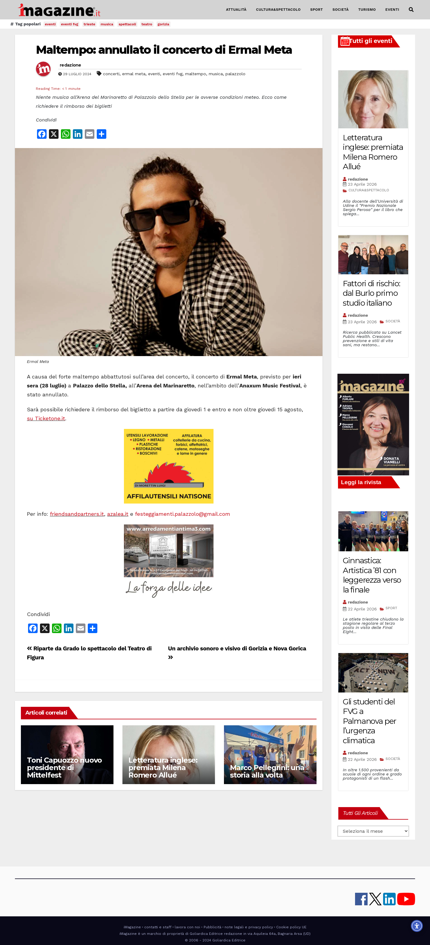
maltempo (195, 73)
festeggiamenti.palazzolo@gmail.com (182, 514)
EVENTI (392, 9)
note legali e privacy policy (249, 927)
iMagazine (132, 927)
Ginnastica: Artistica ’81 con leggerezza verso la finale (372, 575)
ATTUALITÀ (236, 9)
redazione (70, 65)
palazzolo (235, 73)
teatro (147, 24)
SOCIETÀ (340, 9)
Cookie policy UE (291, 927)
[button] (411, 10)
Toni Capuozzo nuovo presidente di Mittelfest (64, 767)
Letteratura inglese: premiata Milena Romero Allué (162, 767)
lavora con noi (187, 927)
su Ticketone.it (46, 418)
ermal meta (133, 73)
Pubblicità (212, 927)
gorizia (163, 24)
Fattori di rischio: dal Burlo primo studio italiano (371, 293)
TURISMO (367, 9)
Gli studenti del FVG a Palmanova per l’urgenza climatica (369, 721)
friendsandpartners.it (77, 514)
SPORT (316, 9)
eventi (50, 24)
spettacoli (127, 24)
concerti (111, 73)
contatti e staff (157, 927)
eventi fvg (69, 24)
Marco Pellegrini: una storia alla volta (267, 771)
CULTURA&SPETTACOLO (278, 9)
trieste (89, 24)
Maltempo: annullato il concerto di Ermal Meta (164, 50)
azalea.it (117, 514)
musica (107, 24)
